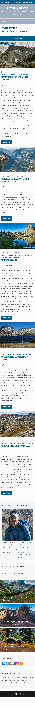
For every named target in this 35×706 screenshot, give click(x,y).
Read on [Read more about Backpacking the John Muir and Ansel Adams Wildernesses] (6, 318)
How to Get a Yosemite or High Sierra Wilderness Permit (15, 77)
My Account (17, 2)
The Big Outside (17, 8)
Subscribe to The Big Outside (10, 677)
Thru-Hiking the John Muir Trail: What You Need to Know (16, 357)
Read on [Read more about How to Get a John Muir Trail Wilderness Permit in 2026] (6, 493)
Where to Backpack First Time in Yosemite (15, 180)
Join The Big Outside (19, 552)
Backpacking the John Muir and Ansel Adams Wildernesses (16, 257)
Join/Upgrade (6, 2)
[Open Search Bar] (32, 21)
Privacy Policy (23, 694)
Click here (13, 549)
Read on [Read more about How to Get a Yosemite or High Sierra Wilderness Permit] (6, 142)
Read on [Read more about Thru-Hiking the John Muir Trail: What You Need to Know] (6, 407)
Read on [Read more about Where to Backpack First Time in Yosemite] (6, 218)
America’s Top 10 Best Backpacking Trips (19, 472)
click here (30, 554)
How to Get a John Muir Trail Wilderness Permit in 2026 (17, 444)
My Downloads (28, 2)
